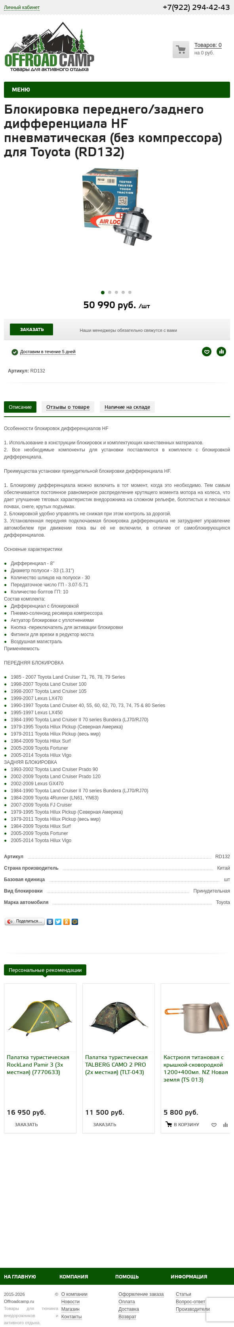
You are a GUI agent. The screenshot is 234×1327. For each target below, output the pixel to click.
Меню (21, 90)
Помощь (127, 1277)
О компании (74, 1294)
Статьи (183, 1294)
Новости (70, 1302)
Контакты (71, 1317)
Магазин (70, 1309)
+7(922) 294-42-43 (196, 7)
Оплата (126, 1302)
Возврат (127, 1317)
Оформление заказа (141, 1294)
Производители (193, 1309)
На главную (20, 1277)
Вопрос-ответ (190, 1302)
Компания (73, 1277)
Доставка (128, 1309)
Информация (189, 1277)
